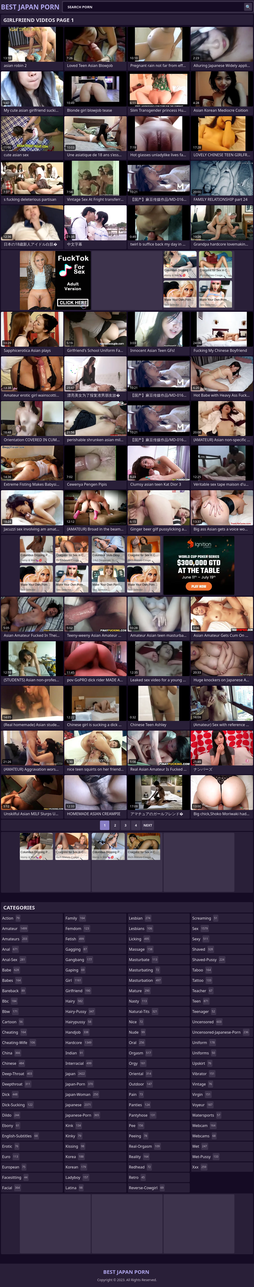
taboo (202, 970)
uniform (204, 1042)
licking (139, 938)
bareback (14, 990)
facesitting (15, 1177)
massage (141, 949)
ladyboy (77, 1177)
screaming (205, 918)
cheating (14, 1032)
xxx (199, 1167)
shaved (203, 949)
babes (12, 980)
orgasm (140, 1053)
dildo (11, 1115)
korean (76, 1167)
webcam (204, 1125)
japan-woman (82, 1094)
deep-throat (17, 1073)
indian (74, 1053)
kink (73, 1125)
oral (137, 1042)
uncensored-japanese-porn (221, 1032)
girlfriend (78, 990)
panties (140, 1104)
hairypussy (78, 1021)
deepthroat (16, 1084)
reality (139, 1156)
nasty (138, 1001)
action (11, 918)
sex (200, 928)
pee (136, 1125)
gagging (76, 949)
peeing (138, 1135)
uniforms (204, 1053)
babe (11, 970)
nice (136, 1021)
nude (137, 1032)
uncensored (207, 1021)
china (11, 1053)
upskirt (202, 1063)
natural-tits (144, 1011)
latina (74, 1187)
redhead (140, 1167)
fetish (75, 938)
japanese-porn (82, 1115)
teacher (203, 990)
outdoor (141, 1084)
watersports (206, 1115)
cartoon (13, 1021)
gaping (75, 970)
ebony (11, 1125)
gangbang (79, 959)
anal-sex (14, 959)
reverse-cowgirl (147, 1187)
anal (10, 949)
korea (75, 1156)
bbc (10, 1001)
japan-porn (79, 1084)
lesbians (141, 928)
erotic (10, 1146)
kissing (75, 1146)
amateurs (15, 938)
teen (201, 1001)
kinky (73, 1135)
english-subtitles (20, 1135)
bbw (10, 1011)
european (14, 1167)
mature (140, 990)
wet (200, 1146)
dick (10, 1094)
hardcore (78, 1042)
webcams (204, 1135)
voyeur (203, 1104)
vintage (202, 1084)
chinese (13, 1063)
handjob (77, 1032)
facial (11, 1187)
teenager (204, 1011)
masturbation (145, 980)
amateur (15, 928)
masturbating (144, 970)
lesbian (140, 918)
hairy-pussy (80, 1011)
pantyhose (143, 1115)
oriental (140, 1073)
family (75, 918)
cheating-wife (19, 1042)
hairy (74, 1001)
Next (147, 825)
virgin (202, 1094)
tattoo (202, 980)
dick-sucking (18, 1104)
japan (75, 1073)
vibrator (204, 1073)
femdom (77, 928)
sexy (200, 938)
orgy (138, 1063)
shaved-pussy (209, 959)
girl (73, 980)
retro (137, 1177)
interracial (79, 1063)
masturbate (144, 959)
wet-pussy (206, 1156)
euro (10, 1156)
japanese (78, 1104)
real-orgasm (145, 1146)
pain (136, 1094)
